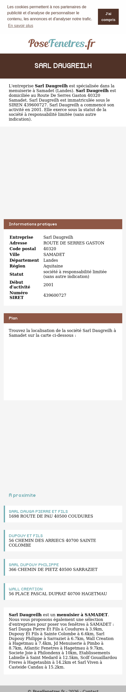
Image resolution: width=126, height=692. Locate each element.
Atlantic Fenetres (41, 647)
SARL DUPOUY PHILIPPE (34, 565)
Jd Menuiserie (68, 643)
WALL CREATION (26, 589)
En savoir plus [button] (20, 26)
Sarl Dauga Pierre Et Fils (34, 628)
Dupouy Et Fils (24, 633)
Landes (64, 90)
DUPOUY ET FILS (26, 536)
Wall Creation (100, 638)
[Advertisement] (63, 176)
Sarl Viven (88, 662)
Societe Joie (21, 652)
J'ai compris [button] (108, 17)
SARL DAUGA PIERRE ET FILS (38, 511)
